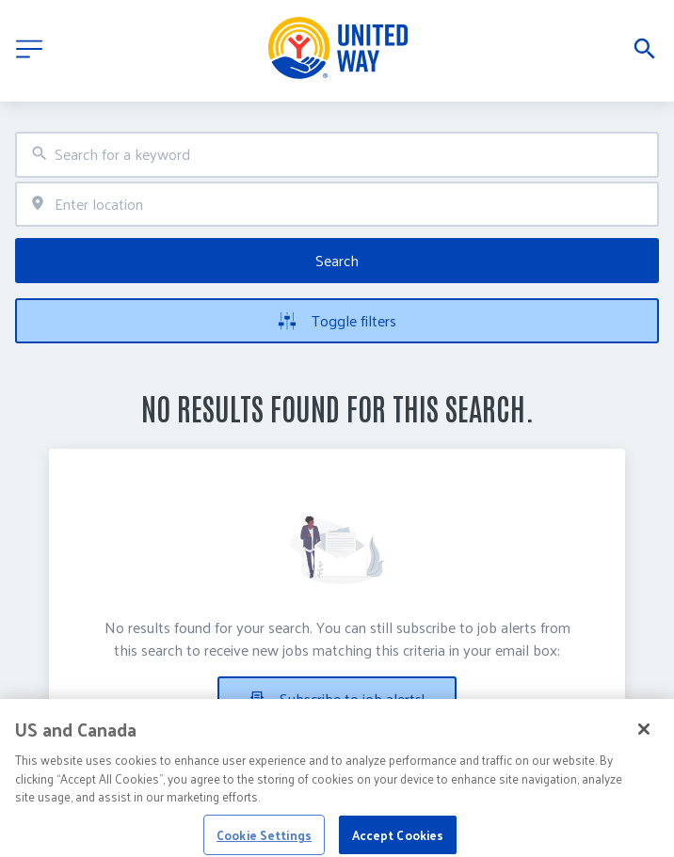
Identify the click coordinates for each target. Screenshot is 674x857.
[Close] (644, 738)
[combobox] (337, 155)
